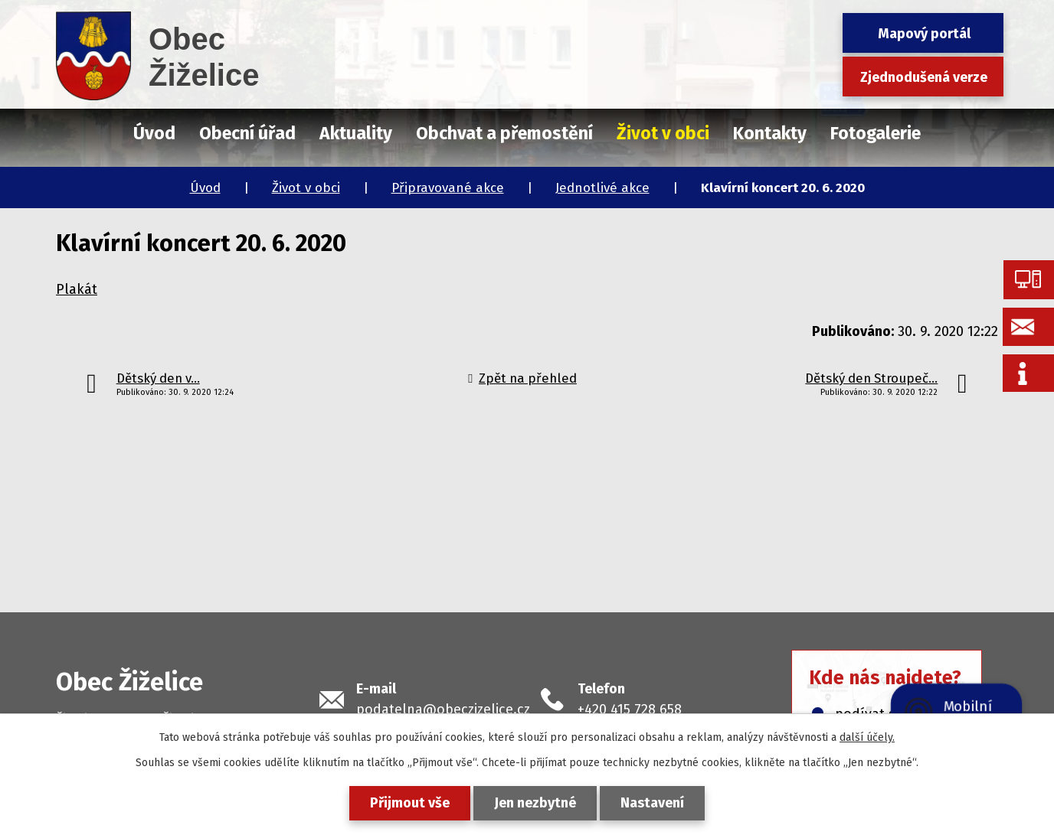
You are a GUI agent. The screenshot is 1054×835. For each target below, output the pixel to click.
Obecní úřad (247, 133)
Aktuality (355, 133)
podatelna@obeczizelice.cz (443, 709)
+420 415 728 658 (630, 709)
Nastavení (652, 802)
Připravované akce (447, 188)
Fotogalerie (875, 133)
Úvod (205, 188)
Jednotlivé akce (602, 188)
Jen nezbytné (535, 802)
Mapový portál (924, 33)
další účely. (867, 737)
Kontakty (770, 133)
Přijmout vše (410, 802)
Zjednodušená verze (923, 77)
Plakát (76, 289)
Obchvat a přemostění (504, 133)
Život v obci (306, 188)
